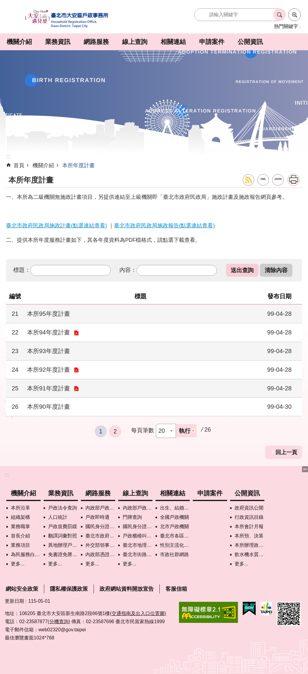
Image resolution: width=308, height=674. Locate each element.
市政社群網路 (174, 554)
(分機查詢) (59, 621)
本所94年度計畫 (48, 332)
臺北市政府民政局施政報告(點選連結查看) (164, 226)
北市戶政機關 (174, 526)
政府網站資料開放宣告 (127, 589)
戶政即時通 (97, 517)
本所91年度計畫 (48, 388)
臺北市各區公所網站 (175, 535)
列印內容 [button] (294, 180)
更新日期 (14, 601)
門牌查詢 (132, 517)
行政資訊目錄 (249, 517)
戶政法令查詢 (62, 507)
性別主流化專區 (175, 545)
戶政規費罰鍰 (62, 526)
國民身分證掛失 (100, 526)
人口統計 (57, 517)
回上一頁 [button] (286, 452)
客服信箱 (176, 589)
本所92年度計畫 (48, 369)
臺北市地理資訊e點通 (137, 545)
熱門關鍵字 (286, 26)
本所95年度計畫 (48, 313)
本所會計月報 (249, 526)
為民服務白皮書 (26, 554)
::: (7, 474)
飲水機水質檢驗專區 (249, 554)
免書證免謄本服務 (63, 554)
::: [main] (8, 156)
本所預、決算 (249, 535)
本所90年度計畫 (48, 406)
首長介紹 (20, 535)
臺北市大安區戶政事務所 (67, 19)
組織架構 (20, 517)
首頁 (19, 165)
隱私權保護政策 (69, 589)
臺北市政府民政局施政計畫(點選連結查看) (56, 226)
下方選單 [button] (305, 469)
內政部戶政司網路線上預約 (100, 507)
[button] (242, 270)
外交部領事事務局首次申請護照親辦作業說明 (100, 545)
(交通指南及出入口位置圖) (138, 613)
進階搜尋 (294, 14)
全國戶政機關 (174, 517)
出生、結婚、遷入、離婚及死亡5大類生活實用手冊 (175, 507)
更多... (17, 563)
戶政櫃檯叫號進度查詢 (137, 535)
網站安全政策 (22, 589)
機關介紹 (19, 41)
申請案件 (211, 41)
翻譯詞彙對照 (62, 535)
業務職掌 (20, 526)
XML (263, 178)
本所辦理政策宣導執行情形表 (249, 545)
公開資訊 (250, 41)
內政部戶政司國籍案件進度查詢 (137, 507)
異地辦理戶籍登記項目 (63, 545)
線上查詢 (134, 41)
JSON (278, 178)
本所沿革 (20, 507)
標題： (21, 269)
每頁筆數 (142, 430)
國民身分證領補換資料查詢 (137, 526)
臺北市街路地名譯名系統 (137, 554)
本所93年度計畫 (48, 351)
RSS (248, 180)
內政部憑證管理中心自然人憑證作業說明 (100, 554)
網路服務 (96, 41)
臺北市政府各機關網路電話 (100, 535)
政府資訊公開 (249, 507)
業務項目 (20, 545)
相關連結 (173, 41)
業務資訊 (57, 41)
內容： (128, 269)
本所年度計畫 (78, 165)
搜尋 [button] (279, 14)
